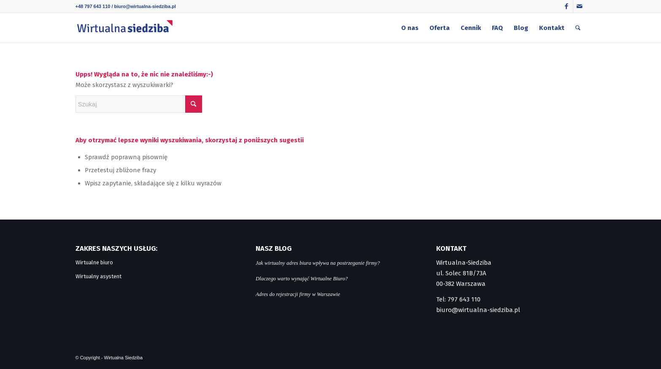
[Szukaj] (578, 28)
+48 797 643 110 (93, 6)
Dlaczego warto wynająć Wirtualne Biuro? (302, 279)
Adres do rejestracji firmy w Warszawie (298, 294)
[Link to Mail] (579, 6)
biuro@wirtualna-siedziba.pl (145, 6)
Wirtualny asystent (98, 276)
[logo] (125, 28)
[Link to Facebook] (567, 6)
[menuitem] (410, 28)
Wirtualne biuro (94, 262)
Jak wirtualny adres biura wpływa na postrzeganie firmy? (318, 263)
